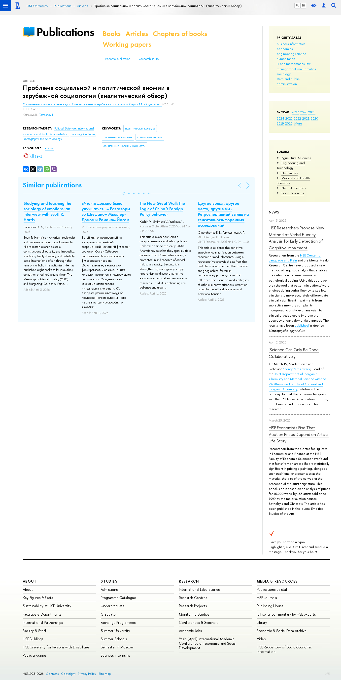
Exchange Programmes (118, 622)
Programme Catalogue (118, 597)
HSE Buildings (33, 639)
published (302, 325)
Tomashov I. (46, 115)
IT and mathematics (291, 63)
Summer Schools (114, 639)
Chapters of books (180, 33)
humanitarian (286, 58)
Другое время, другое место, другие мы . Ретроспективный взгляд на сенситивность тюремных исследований (223, 214)
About (30, 581)
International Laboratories (199, 589)
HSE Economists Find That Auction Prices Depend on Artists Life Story (299, 434)
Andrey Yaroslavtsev (296, 369)
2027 (295, 112)
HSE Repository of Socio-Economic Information (284, 649)
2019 (280, 123)
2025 (311, 112)
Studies (109, 581)
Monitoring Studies (194, 614)
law (308, 63)
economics (285, 48)
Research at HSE (149, 59)
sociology (284, 74)
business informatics (291, 44)
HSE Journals (267, 597)
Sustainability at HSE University (47, 605)
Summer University (115, 630)
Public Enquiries (34, 655)
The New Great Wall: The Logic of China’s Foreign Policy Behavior (162, 209)
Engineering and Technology (291, 165)
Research (189, 581)
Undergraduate (113, 605)
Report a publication (117, 59)
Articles (137, 33)
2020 (314, 118)
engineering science (291, 53)
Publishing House (270, 605)
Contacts (52, 674)
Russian (49, 148)
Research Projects (193, 605)
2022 (297, 118)
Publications (65, 32)
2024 (280, 118)
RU (297, 5)
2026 (303, 112)
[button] (123, 193)
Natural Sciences (293, 188)
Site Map (105, 674)
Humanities (289, 173)
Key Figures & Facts (38, 597)
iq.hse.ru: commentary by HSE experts (286, 614)
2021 (305, 118)
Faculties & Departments (42, 614)
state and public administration (288, 81)
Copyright (68, 674)
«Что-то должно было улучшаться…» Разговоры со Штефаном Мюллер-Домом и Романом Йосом (106, 211)
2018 (288, 123)
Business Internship (115, 655)
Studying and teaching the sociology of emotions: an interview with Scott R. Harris (47, 211)
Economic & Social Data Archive (282, 630)
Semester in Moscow (117, 647)
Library (262, 622)
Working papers (127, 44)
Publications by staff (273, 589)
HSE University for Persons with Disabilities (56, 647)
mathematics (306, 69)
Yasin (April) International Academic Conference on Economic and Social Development (207, 643)
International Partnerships (43, 622)
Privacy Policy (87, 674)
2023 (289, 118)
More (298, 123)
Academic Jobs (190, 630)
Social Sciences (292, 193)
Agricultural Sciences (296, 158)
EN (303, 5)
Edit (327, 673)
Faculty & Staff (34, 630)
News (274, 212)
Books (112, 33)
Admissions (109, 589)
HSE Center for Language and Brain (295, 257)
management (286, 69)
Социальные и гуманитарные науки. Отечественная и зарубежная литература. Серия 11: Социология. (92, 104)
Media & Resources (277, 581)
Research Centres (193, 597)
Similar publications (52, 185)
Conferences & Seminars (198, 622)
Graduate (108, 614)
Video (261, 639)
